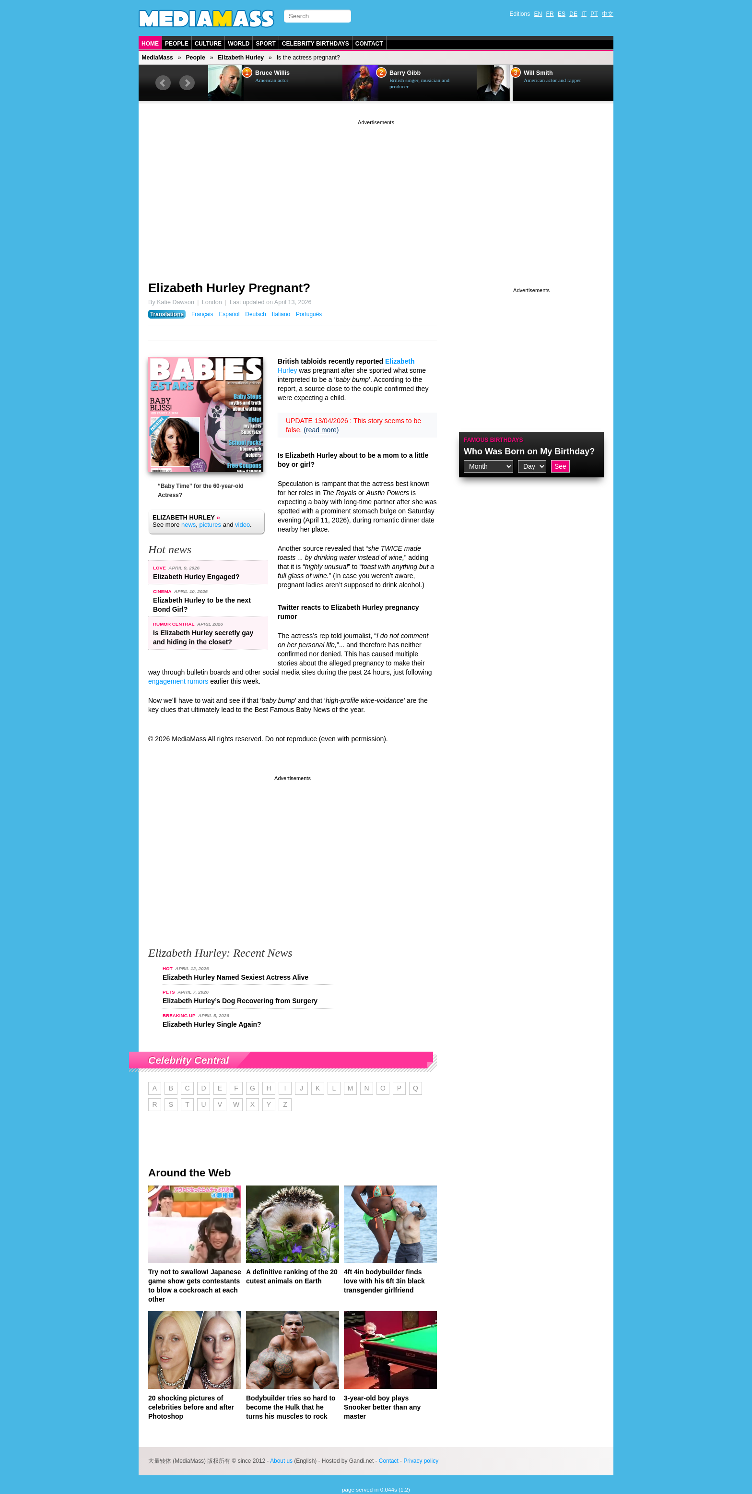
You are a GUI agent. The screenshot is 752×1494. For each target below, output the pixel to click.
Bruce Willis (272, 73)
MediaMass (157, 57)
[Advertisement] (376, 194)
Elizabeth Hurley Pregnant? (229, 288)
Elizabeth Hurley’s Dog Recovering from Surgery (240, 1001)
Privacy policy (420, 1461)
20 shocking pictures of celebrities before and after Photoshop (191, 1407)
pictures (211, 524)
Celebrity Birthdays (315, 43)
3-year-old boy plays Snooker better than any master (382, 1407)
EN (538, 14)
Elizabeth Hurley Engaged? (196, 577)
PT (594, 14)
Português (309, 314)
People (176, 43)
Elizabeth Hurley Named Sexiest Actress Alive (235, 977)
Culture (208, 43)
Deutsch (255, 314)
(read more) (321, 430)
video (242, 524)
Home (150, 43)
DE (573, 14)
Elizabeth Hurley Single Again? (212, 1024)
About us (281, 1461)
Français (202, 314)
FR (550, 14)
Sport (265, 43)
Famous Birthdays (493, 440)
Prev (163, 83)
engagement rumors (178, 681)
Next (187, 83)
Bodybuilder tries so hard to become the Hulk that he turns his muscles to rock (291, 1407)
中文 (607, 14)
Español (229, 314)
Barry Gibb (405, 73)
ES (561, 14)
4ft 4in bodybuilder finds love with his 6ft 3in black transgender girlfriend (384, 1281)
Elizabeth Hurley (241, 57)
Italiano (281, 314)
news (188, 524)
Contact (369, 43)
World (238, 43)
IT (584, 14)
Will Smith (538, 73)
